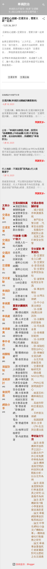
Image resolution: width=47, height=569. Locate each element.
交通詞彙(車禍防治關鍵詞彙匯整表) (19, 100)
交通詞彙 (6, 254)
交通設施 (24, 77)
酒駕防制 (6, 368)
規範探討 (6, 381)
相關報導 (6, 355)
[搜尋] (43, 5)
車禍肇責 (6, 330)
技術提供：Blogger (23, 564)
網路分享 (6, 406)
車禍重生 (6, 305)
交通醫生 (6, 267)
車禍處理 (6, 317)
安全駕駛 (6, 279)
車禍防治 (23, 4)
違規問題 (6, 393)
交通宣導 (12, 77)
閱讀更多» (40, 122)
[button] (43, 19)
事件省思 (6, 343)
